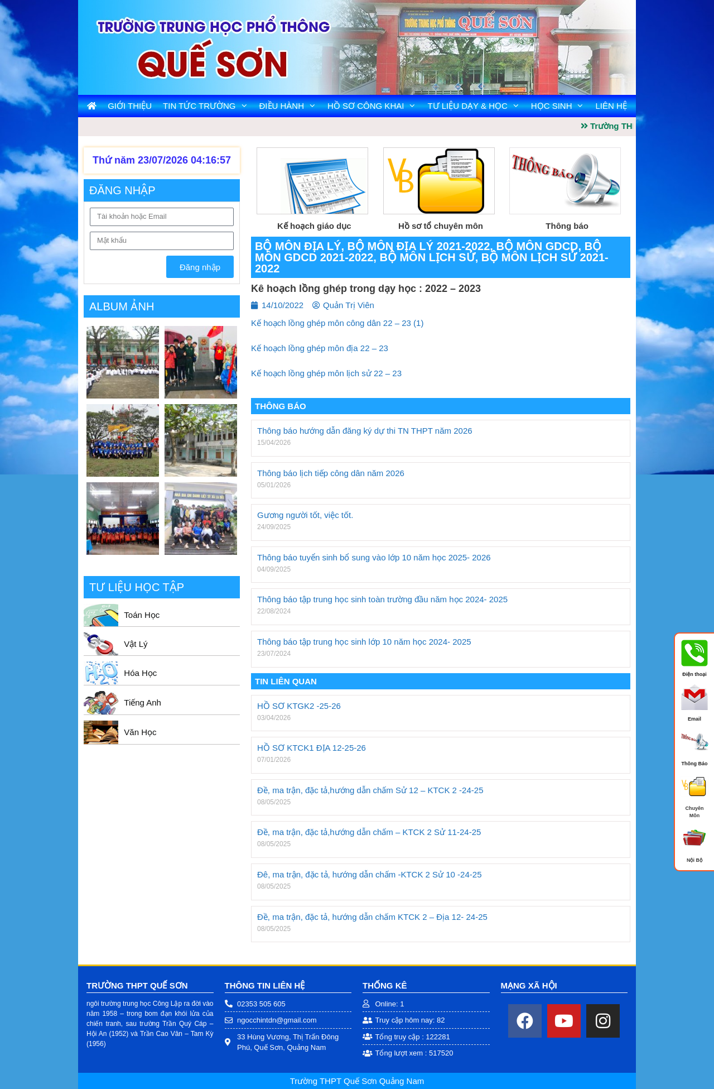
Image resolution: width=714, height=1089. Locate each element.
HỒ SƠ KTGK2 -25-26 (299, 706)
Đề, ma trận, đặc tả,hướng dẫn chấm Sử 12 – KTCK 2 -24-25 (370, 790)
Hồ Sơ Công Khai (374, 106)
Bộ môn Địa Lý (298, 246)
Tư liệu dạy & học (476, 106)
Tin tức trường (208, 106)
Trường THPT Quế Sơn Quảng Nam (357, 1081)
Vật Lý (135, 644)
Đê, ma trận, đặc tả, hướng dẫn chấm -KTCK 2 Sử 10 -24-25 (369, 874)
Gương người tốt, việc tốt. (305, 515)
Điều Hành (290, 106)
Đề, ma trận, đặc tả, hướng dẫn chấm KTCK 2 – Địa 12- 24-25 (372, 917)
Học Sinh (560, 106)
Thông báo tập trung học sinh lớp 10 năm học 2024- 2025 (364, 641)
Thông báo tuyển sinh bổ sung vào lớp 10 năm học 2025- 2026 (374, 557)
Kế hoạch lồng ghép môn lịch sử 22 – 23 (326, 373)
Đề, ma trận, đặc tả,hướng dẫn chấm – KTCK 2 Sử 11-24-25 (369, 832)
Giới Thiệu (130, 106)
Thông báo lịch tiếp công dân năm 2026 (330, 473)
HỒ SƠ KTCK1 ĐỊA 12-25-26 (311, 747)
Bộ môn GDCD (537, 246)
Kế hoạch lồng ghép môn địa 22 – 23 (319, 348)
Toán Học (142, 615)
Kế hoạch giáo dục (314, 226)
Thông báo (567, 226)
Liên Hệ (610, 106)
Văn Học (140, 732)
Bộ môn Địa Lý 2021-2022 (419, 246)
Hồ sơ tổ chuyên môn (440, 226)
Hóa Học (140, 673)
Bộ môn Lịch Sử (427, 257)
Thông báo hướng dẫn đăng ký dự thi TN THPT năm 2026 (364, 430)
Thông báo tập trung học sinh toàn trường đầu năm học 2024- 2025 (382, 599)
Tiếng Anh (142, 702)
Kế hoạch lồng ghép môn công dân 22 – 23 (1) (337, 323)
